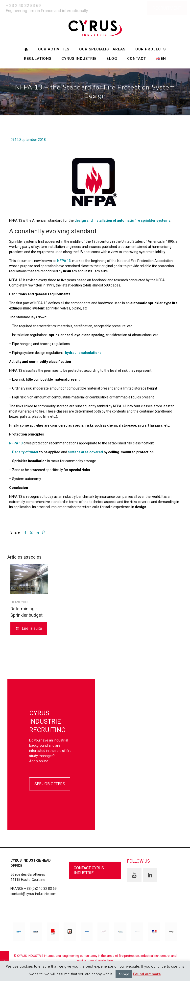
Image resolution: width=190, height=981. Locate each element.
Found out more (147, 974)
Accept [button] (124, 974)
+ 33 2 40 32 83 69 (23, 5)
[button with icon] (134, 875)
